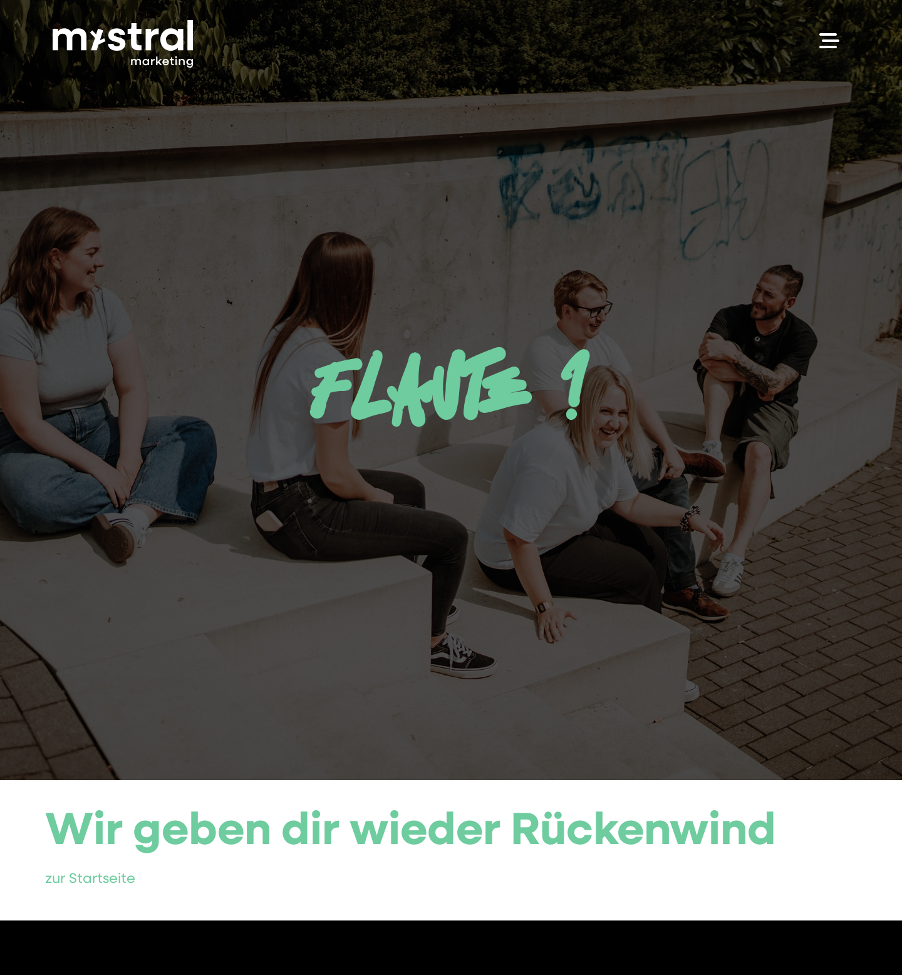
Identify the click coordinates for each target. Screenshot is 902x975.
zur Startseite (90, 879)
